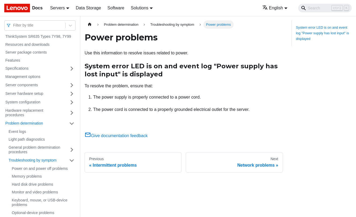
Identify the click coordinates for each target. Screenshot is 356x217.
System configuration (22, 102)
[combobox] (13, 25)
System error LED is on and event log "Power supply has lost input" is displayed (322, 33)
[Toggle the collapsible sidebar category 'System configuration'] (72, 102)
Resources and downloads (27, 44)
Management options (22, 76)
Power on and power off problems (40, 168)
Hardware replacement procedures (24, 112)
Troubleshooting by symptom (32, 160)
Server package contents (26, 52)
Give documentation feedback (116, 135)
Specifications (16, 68)
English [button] (272, 8)
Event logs (17, 131)
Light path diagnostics (27, 139)
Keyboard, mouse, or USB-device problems (39, 202)
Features (12, 60)
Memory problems (27, 176)
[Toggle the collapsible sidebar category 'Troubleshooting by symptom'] (72, 160)
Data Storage (88, 8)
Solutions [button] (139, 8)
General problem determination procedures (34, 149)
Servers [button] (57, 8)
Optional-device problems (33, 213)
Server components (21, 85)
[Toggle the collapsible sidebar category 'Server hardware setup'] (72, 93)
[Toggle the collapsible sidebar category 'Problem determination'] (72, 123)
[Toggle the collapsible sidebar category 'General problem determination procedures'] (72, 150)
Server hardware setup (24, 93)
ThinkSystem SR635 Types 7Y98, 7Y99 (38, 36)
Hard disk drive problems (32, 184)
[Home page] (90, 24)
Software (115, 8)
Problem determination (24, 123)
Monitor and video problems (35, 192)
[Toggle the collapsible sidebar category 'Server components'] (72, 85)
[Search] (325, 8)
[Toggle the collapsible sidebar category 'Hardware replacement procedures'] (72, 113)
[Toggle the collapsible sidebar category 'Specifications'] (72, 68)
